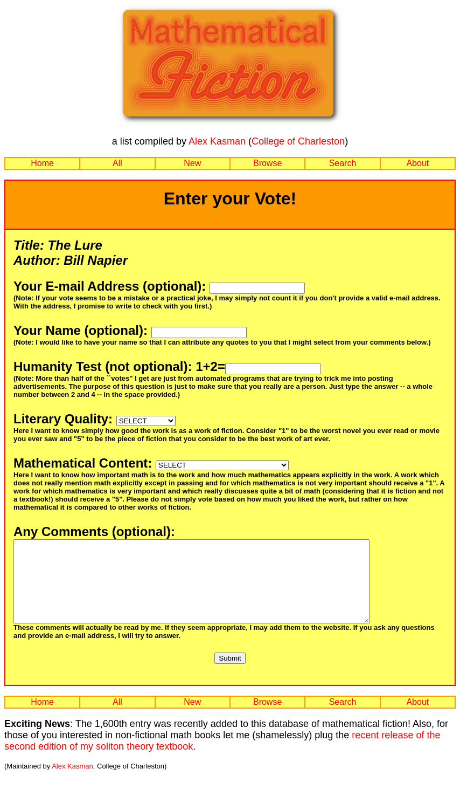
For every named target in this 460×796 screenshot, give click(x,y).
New (192, 163)
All (117, 163)
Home (42, 163)
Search (343, 163)
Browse (267, 163)
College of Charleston (298, 141)
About (417, 163)
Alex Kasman (217, 141)
